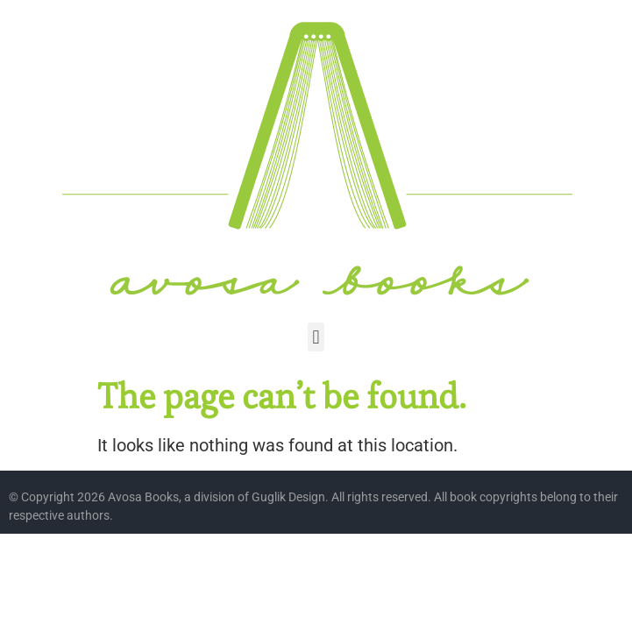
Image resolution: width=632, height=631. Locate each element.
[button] (316, 337)
